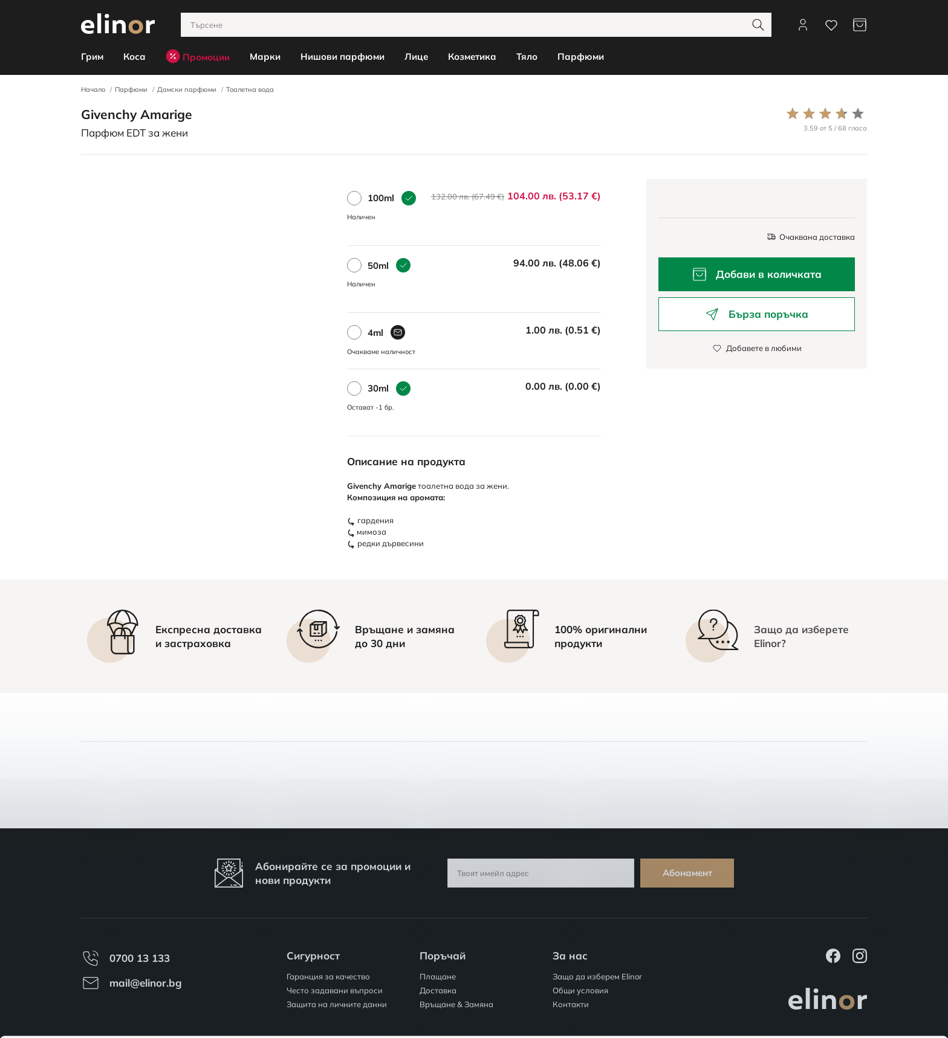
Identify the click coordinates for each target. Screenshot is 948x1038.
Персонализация (847, 991)
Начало (93, 89)
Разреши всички (846, 956)
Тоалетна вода (250, 89)
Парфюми (131, 89)
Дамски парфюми (186, 89)
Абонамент (687, 872)
